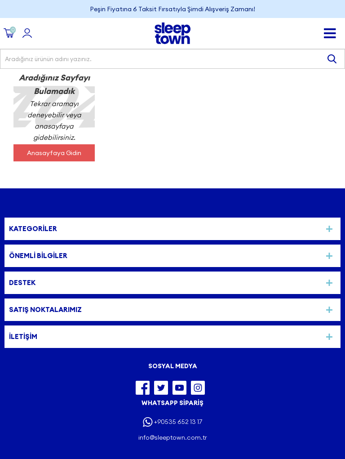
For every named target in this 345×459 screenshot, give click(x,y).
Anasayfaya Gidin (54, 153)
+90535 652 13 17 (178, 422)
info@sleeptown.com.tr (172, 437)
